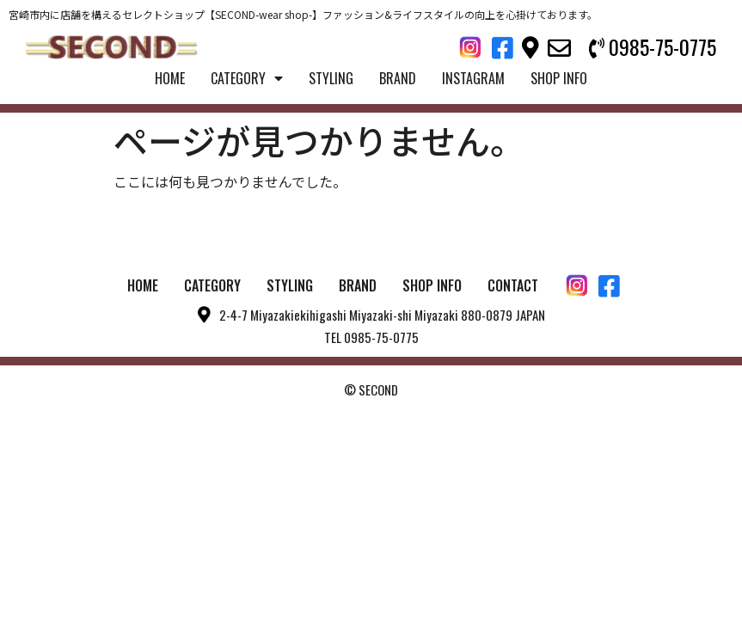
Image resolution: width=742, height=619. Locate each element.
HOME (170, 78)
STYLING (331, 78)
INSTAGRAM (473, 78)
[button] (652, 47)
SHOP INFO (558, 78)
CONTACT (513, 285)
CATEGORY (247, 78)
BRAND (397, 78)
